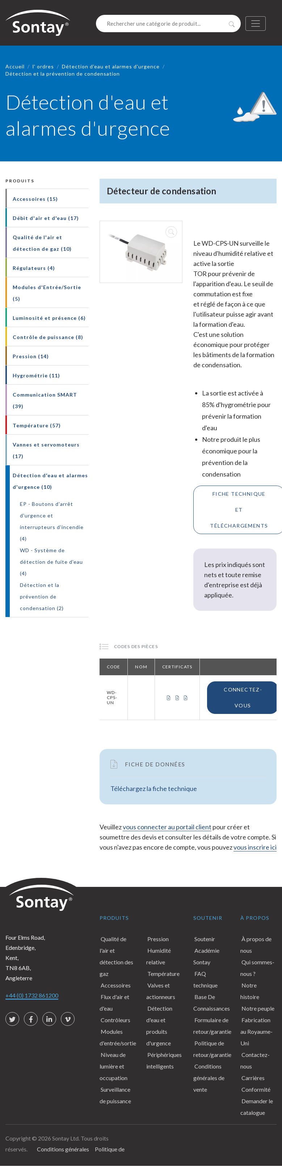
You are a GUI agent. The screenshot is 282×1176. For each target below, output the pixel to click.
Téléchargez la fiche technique (153, 788)
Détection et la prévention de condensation (62, 74)
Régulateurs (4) (34, 268)
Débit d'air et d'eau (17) (46, 218)
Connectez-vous (243, 697)
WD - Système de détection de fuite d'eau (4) (51, 561)
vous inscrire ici (255, 847)
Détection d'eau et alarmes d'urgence (111, 66)
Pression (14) (31, 356)
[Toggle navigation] (255, 23)
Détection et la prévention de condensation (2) (42, 596)
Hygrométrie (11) (36, 375)
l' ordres (43, 66)
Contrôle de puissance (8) (48, 337)
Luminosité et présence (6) (49, 318)
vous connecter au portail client (167, 827)
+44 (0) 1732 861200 (31, 995)
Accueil (15, 66)
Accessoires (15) (35, 199)
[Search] (168, 23)
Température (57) (37, 425)
